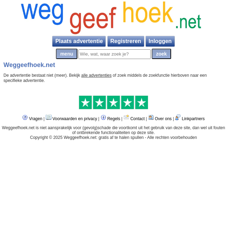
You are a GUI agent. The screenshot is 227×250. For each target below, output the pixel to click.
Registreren (125, 41)
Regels (113, 118)
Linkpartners (193, 118)
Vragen (35, 118)
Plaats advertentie (79, 41)
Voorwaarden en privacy (74, 118)
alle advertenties (96, 75)
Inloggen (160, 41)
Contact (137, 118)
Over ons (163, 118)
